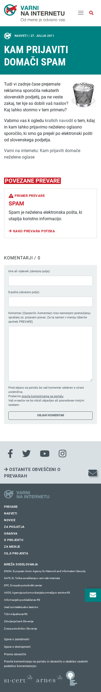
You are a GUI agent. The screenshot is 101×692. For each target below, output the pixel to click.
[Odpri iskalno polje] (91, 13)
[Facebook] (10, 454)
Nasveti (10, 513)
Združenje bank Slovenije (18, 621)
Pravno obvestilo (15, 654)
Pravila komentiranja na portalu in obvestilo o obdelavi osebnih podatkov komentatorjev (46, 664)
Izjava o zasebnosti (16, 639)
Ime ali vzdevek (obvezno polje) (29, 271)
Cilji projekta (16, 553)
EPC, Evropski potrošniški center (23, 585)
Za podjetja (14, 527)
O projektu (13, 540)
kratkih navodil (59, 120)
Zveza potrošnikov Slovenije (20, 628)
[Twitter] (26, 454)
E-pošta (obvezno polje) (23, 292)
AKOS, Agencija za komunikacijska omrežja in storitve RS (37, 592)
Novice (9, 520)
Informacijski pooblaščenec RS (22, 600)
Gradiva (11, 533)
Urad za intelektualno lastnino (21, 607)
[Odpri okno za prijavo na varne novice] (93, 595)
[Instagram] (62, 454)
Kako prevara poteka (34, 231)
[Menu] (80, 13)
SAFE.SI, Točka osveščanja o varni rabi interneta (32, 578)
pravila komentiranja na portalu (42, 396)
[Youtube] (44, 454)
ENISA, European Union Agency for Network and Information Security (45, 571)
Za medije (12, 547)
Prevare (11, 507)
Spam (16, 203)
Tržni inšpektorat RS (15, 614)
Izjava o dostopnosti (17, 647)
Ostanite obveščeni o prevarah (32, 472)
